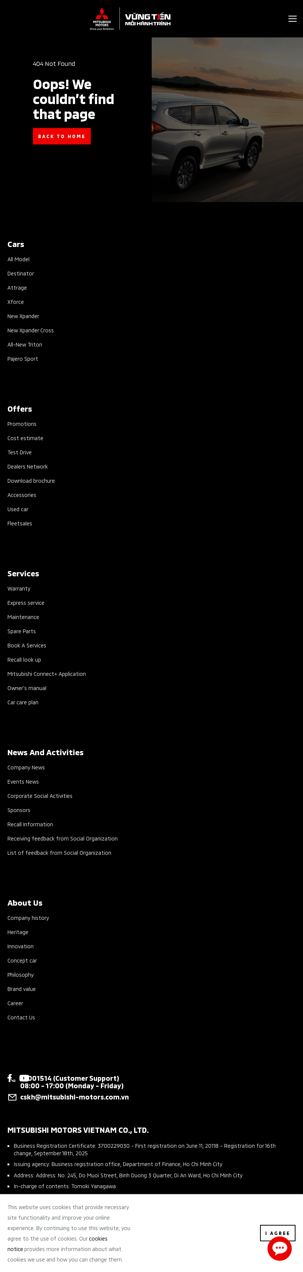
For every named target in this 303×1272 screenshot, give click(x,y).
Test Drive (19, 451)
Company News (26, 767)
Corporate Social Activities (39, 795)
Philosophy (20, 974)
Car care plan (22, 701)
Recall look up (24, 659)
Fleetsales (19, 523)
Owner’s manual (26, 687)
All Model (18, 258)
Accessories (21, 494)
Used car (17, 508)
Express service (25, 602)
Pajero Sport (22, 358)
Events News (23, 781)
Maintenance (23, 616)
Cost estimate (25, 437)
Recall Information (30, 823)
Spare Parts (21, 630)
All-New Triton (24, 344)
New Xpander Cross (30, 329)
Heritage (17, 931)
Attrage (17, 287)
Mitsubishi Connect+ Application (46, 673)
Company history (28, 917)
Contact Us (21, 1017)
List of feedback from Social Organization (59, 852)
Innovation (20, 945)
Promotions (22, 423)
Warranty (18, 588)
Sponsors (18, 809)
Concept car (22, 960)
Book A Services (26, 645)
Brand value (21, 988)
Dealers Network (27, 466)
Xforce (15, 301)
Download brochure (31, 480)
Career (15, 1002)
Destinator (20, 273)
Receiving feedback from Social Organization (62, 838)
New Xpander (23, 315)
